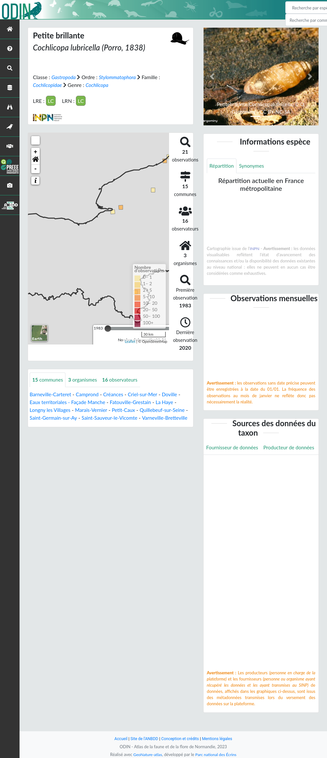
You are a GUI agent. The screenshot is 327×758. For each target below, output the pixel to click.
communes (48, 379)
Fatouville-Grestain (134, 402)
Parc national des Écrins (216, 754)
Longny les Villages (51, 410)
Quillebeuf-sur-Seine (167, 410)
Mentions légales (219, 738)
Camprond (90, 394)
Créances (116, 394)
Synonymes (253, 166)
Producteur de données (232, 462)
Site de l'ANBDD (143, 738)
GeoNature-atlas (147, 754)
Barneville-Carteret (51, 394)
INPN (254, 248)
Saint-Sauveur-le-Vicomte (116, 417)
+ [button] (35, 152)
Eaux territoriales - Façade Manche (69, 402)
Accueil (118, 738)
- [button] (35, 169)
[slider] (108, 328)
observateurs (123, 379)
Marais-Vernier (93, 410)
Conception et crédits (180, 738)
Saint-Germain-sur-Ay (57, 417)
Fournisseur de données (233, 447)
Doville (175, 394)
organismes (85, 379)
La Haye (170, 402)
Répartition (222, 166)
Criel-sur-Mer (147, 394)
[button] (35, 160)
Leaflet (130, 341)
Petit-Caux (127, 410)
